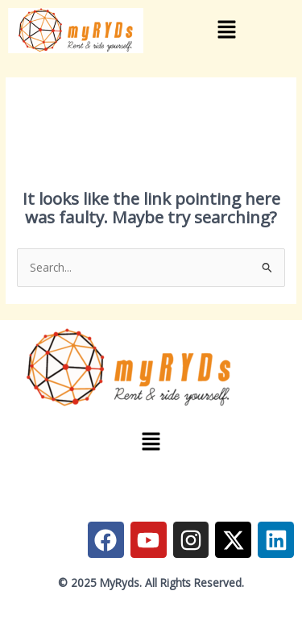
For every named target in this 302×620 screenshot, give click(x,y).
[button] (226, 31)
